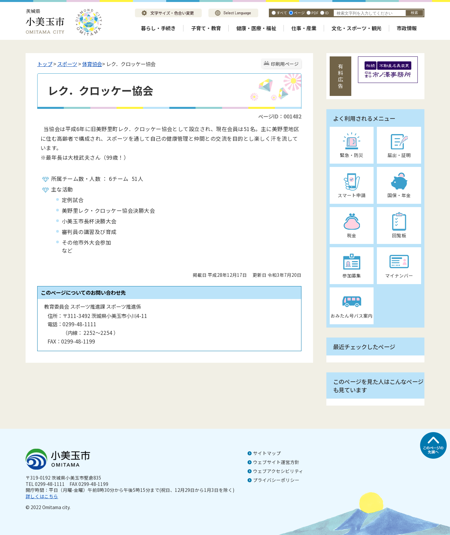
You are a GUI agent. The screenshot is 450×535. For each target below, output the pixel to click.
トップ (44, 63)
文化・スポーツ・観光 (357, 28)
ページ (299, 12)
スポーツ (67, 63)
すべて (282, 12)
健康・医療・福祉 (256, 28)
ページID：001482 (279, 116)
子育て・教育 (206, 28)
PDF (314, 12)
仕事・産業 (303, 28)
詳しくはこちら (42, 496)
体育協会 (92, 63)
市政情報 (407, 28)
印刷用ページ (285, 63)
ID (327, 12)
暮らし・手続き (158, 28)
